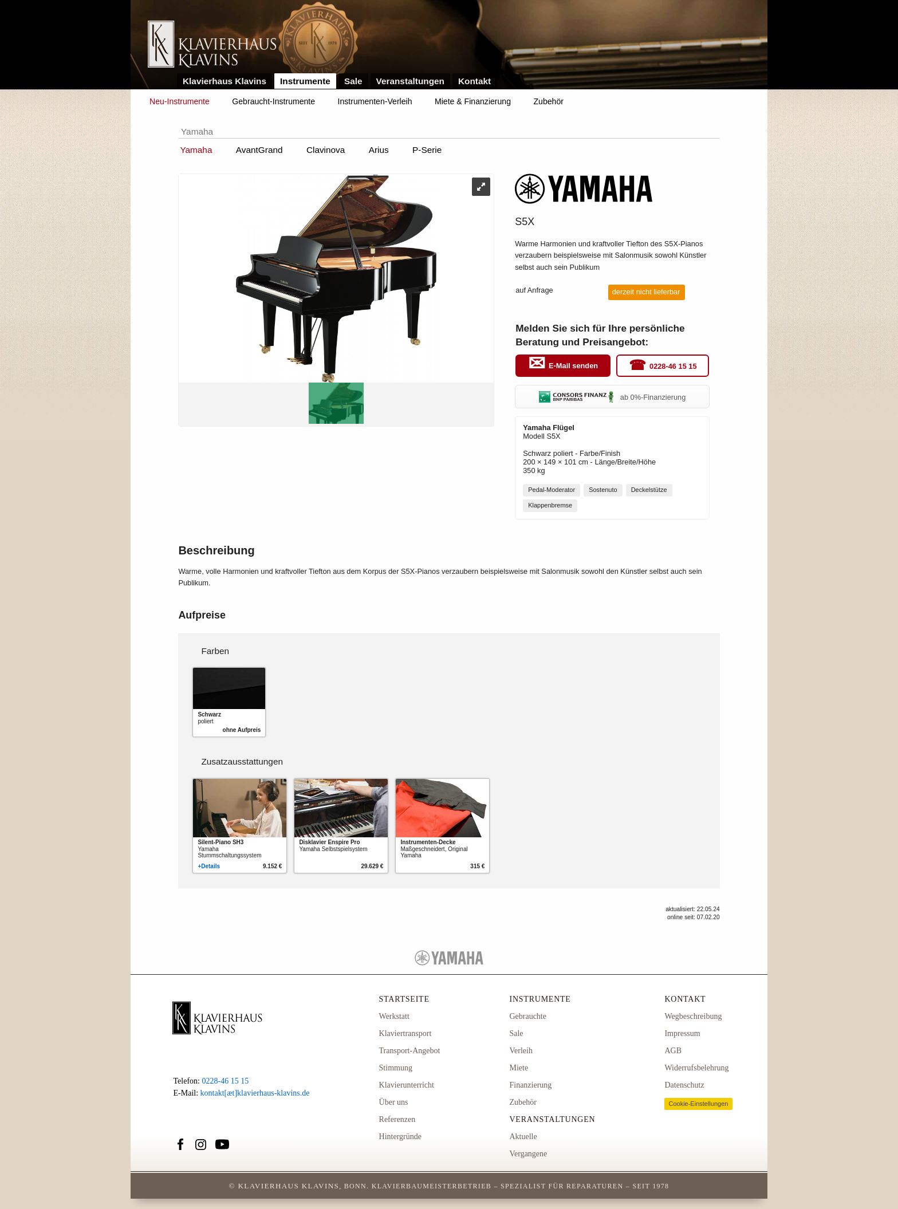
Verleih (520, 1050)
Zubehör (549, 101)
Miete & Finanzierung (473, 101)
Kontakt (474, 81)
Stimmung (395, 1068)
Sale (353, 81)
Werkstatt (394, 1016)
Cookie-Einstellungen (698, 1103)
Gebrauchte (527, 1016)
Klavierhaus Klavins (224, 81)
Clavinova (325, 150)
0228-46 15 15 (673, 366)
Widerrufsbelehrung (696, 1068)
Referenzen (397, 1119)
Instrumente (305, 81)
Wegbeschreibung (693, 1016)
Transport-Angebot (409, 1050)
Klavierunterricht (406, 1085)
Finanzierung (530, 1085)
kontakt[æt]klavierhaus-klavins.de (255, 1093)
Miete (518, 1068)
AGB (673, 1050)
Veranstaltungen (410, 81)
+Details (209, 866)
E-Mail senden (573, 366)
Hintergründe (400, 1136)
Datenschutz (684, 1085)
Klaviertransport (405, 1033)
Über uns (393, 1102)
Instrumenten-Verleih (375, 101)
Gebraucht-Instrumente (273, 101)
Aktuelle (523, 1136)
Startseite (404, 999)
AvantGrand (259, 150)
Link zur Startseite (212, 45)
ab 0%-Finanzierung (612, 397)
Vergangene (528, 1153)
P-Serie (427, 150)
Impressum (682, 1033)
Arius (379, 150)
